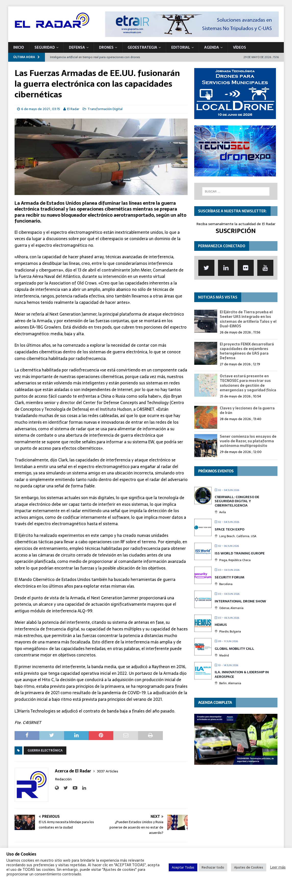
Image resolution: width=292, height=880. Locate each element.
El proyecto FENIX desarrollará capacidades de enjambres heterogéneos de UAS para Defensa (247, 351)
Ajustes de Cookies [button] (248, 867)
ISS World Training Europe (240, 553)
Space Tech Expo (229, 529)
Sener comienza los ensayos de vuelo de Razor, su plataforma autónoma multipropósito (248, 441)
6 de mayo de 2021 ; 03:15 (40, 109)
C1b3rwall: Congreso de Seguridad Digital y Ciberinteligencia (237, 501)
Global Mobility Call (234, 648)
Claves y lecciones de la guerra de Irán (247, 410)
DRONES (106, 47)
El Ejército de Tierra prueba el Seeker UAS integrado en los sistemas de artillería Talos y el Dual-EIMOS (248, 319)
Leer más (278, 867)
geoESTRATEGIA (142, 47)
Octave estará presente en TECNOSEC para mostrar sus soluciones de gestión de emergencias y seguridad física (248, 383)
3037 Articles (107, 771)
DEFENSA (77, 47)
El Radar (73, 109)
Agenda (211, 47)
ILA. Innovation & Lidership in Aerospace (242, 674)
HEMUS (221, 624)
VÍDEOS (239, 47)
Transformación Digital (105, 109)
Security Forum (229, 577)
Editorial (180, 47)
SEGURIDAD (44, 47)
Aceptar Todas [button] (183, 867)
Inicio (18, 47)
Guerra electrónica (45, 750)
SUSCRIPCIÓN (236, 231)
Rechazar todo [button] (213, 867)
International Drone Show (240, 601)
